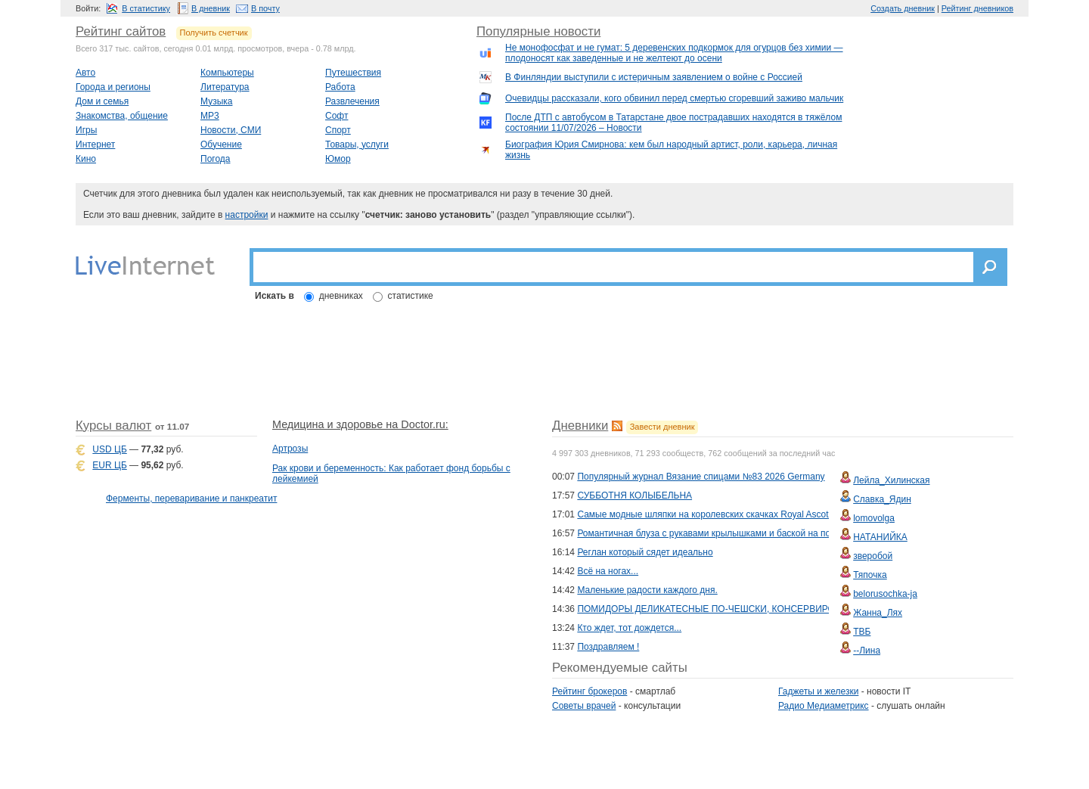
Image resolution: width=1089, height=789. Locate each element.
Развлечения (352, 101)
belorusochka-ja (885, 594)
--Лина (866, 650)
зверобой (872, 556)
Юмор (338, 159)
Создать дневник (902, 8)
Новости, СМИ (230, 130)
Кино (86, 159)
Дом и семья (102, 101)
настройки (246, 215)
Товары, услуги (357, 144)
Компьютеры (227, 72)
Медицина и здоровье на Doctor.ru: (360, 424)
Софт (336, 115)
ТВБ (861, 631)
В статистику (146, 8)
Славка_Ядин (882, 499)
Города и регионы (113, 87)
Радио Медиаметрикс (823, 705)
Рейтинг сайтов (121, 31)
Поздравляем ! (608, 646)
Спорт (338, 130)
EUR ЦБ (109, 465)
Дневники (580, 425)
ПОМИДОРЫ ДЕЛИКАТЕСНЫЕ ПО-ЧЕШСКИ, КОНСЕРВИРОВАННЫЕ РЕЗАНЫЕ (748, 609)
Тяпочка (870, 575)
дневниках (341, 295)
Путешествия (353, 72)
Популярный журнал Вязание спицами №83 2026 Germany (700, 476)
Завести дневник (662, 426)
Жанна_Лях (877, 612)
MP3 (209, 115)
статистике (410, 295)
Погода (215, 159)
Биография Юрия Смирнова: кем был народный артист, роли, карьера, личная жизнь (671, 149)
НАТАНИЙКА (880, 537)
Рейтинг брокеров (589, 691)
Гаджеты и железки (818, 691)
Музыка (216, 101)
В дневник (210, 8)
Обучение (221, 144)
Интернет (95, 144)
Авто (85, 72)
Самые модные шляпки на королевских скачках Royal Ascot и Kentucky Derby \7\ (746, 514)
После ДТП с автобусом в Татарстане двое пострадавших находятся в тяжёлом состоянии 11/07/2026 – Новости (673, 122)
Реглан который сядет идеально (644, 552)
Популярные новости (538, 31)
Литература (225, 87)
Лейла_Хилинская (891, 480)
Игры (86, 130)
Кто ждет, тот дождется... (629, 628)
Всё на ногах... (607, 571)
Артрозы (290, 448)
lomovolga (874, 518)
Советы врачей (584, 705)
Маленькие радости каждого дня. (647, 590)
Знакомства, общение (122, 115)
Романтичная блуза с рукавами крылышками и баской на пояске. (714, 533)
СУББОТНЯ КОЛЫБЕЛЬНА (634, 495)
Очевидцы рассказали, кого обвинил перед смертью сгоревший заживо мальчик (674, 98)
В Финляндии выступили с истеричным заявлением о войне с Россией (653, 77)
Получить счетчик (214, 32)
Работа (340, 87)
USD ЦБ (109, 449)
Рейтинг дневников (977, 8)
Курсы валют (113, 425)
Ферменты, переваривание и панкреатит (191, 498)
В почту (265, 8)
